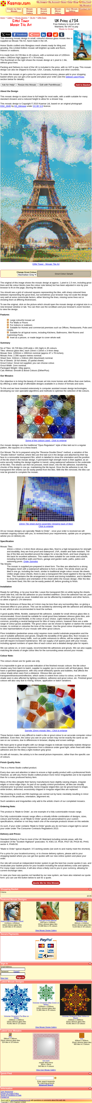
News (63, 2)
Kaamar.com (15, 3)
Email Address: (6, 967)
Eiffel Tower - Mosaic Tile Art (46, 263)
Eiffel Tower (42, 18)
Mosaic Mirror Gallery (58, 11)
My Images (42, 2)
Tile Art (32, 18)
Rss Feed (86, 2)
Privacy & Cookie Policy (10, 1093)
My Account (53, 2)
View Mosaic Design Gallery (46, 1027)
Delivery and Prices (75, 77)
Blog (76, 2)
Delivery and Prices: (10, 834)
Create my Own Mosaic (14, 10)
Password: (5, 971)
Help (70, 2)
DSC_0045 (5, 106)
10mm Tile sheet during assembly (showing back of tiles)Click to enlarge (46, 524)
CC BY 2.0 (38, 106)
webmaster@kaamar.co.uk (20, 1100)
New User (4, 978)
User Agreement (7, 1092)
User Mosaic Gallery (72, 10)
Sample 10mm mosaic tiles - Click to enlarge (46, 729)
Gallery (10, 18)
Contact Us (85, 9)
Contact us (5, 1097)
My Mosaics (85, 5)
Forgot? (17, 971)
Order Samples (30, 561)
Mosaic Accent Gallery (43, 11)
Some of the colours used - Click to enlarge (46, 439)
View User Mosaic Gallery (46, 1070)
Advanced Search (46, 1085)
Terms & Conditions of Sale (11, 1095)
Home (2, 18)
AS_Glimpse (20, 106)
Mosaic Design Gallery (29, 11)
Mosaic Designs (21, 18)
